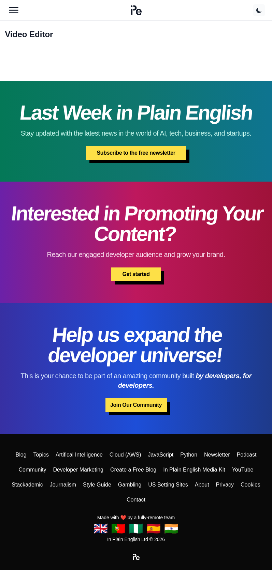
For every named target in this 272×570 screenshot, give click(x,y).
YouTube (243, 470)
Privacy (225, 485)
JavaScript (161, 455)
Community (32, 470)
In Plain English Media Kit (194, 470)
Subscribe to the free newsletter (136, 153)
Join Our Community (136, 405)
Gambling (129, 485)
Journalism (63, 485)
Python (188, 455)
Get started (135, 274)
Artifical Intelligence (79, 455)
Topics (41, 455)
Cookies (250, 485)
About (202, 485)
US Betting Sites (168, 485)
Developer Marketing (78, 470)
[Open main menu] (14, 10)
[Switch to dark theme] (259, 10)
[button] (136, 10)
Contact (136, 500)
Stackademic (27, 485)
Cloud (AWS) (125, 455)
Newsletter (217, 455)
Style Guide (97, 485)
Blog (21, 455)
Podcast (247, 455)
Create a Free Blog (133, 470)
